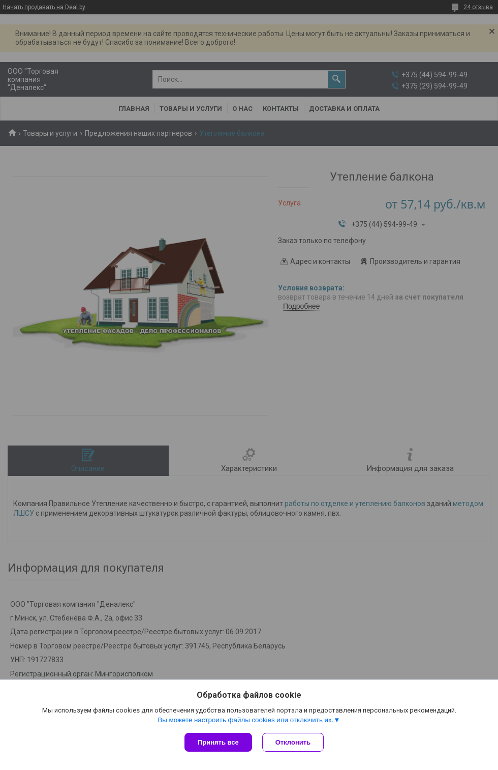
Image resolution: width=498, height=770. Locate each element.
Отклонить (292, 742)
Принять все (218, 742)
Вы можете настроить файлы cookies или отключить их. (245, 720)
